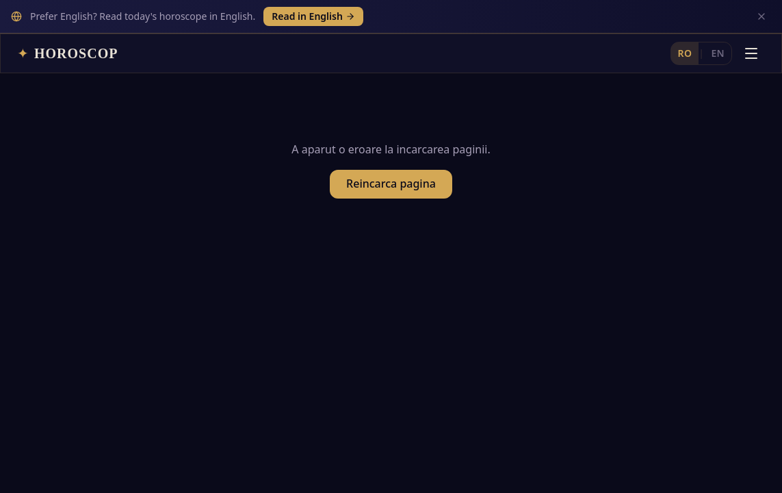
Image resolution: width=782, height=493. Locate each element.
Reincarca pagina (391, 156)
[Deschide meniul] (751, 20)
